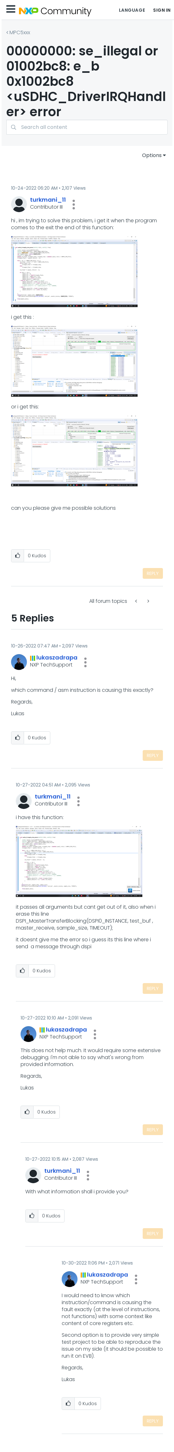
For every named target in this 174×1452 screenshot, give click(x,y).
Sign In (162, 10)
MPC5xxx (19, 32)
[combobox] (87, 127)
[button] (74, 204)
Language (132, 10)
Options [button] (152, 155)
